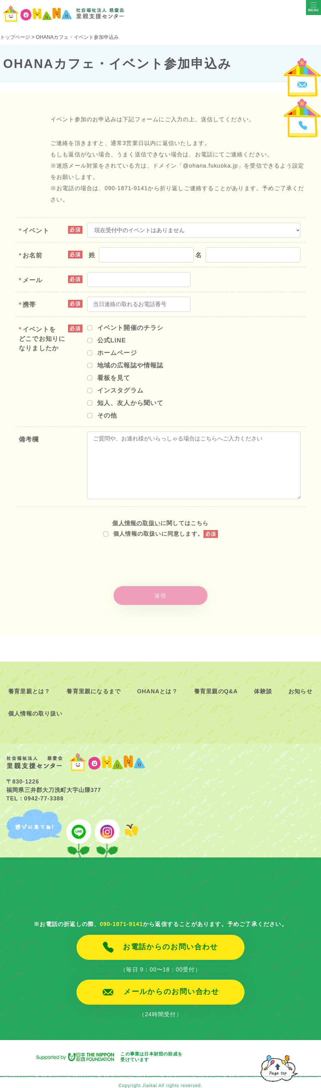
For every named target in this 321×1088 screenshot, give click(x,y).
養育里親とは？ (29, 684)
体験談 (263, 684)
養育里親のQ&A (216, 684)
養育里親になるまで (93, 684)
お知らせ (300, 684)
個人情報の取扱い (136, 523)
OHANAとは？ (157, 684)
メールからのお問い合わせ (171, 985)
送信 (160, 592)
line (78, 826)
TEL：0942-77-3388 (35, 792)
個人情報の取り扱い (35, 707)
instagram (106, 826)
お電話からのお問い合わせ (170, 940)
